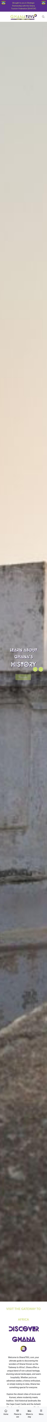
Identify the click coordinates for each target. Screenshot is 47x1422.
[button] (35, 669)
